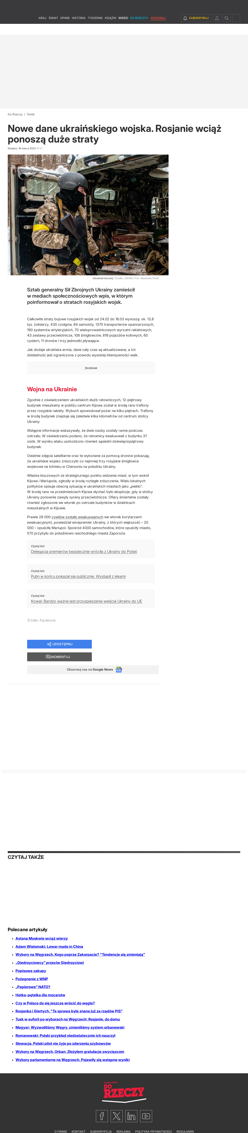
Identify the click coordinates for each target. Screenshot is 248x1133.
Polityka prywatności (153, 1120)
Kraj (42, 29)
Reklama (123, 1120)
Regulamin (185, 1120)
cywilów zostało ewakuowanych (77, 517)
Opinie (65, 29)
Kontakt (78, 1120)
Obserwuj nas (87, 658)
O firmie (60, 1120)
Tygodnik (95, 29)
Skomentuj (130, 644)
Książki (110, 29)
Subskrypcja (101, 1120)
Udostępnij (62, 644)
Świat (53, 29)
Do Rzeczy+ (139, 29)
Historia (79, 29)
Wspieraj (158, 29)
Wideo (123, 29)
